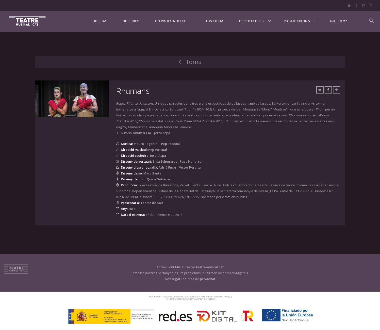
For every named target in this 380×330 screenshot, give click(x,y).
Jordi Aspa (158, 155)
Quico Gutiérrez (159, 179)
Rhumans (133, 90)
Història (214, 21)
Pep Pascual (170, 143)
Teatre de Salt (151, 203)
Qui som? (338, 21)
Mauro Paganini (146, 143)
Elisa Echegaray (165, 161)
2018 (131, 208)
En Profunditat (170, 21)
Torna (190, 61)
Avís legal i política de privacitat (190, 279)
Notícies (130, 21)
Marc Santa (152, 173)
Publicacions (296, 21)
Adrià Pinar (168, 167)
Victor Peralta (190, 167)
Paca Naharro (190, 161)
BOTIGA (99, 21)
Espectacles (251, 21)
